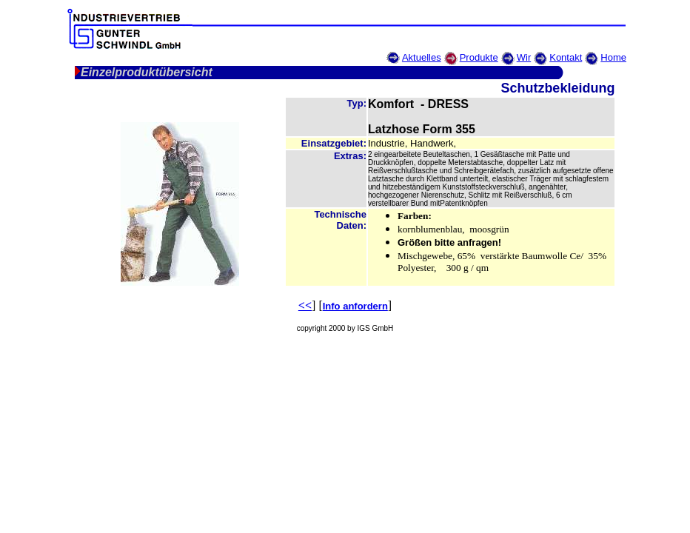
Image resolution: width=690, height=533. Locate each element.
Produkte (479, 57)
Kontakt (565, 57)
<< (305, 305)
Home (613, 57)
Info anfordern (355, 306)
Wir (524, 57)
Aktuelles (421, 57)
